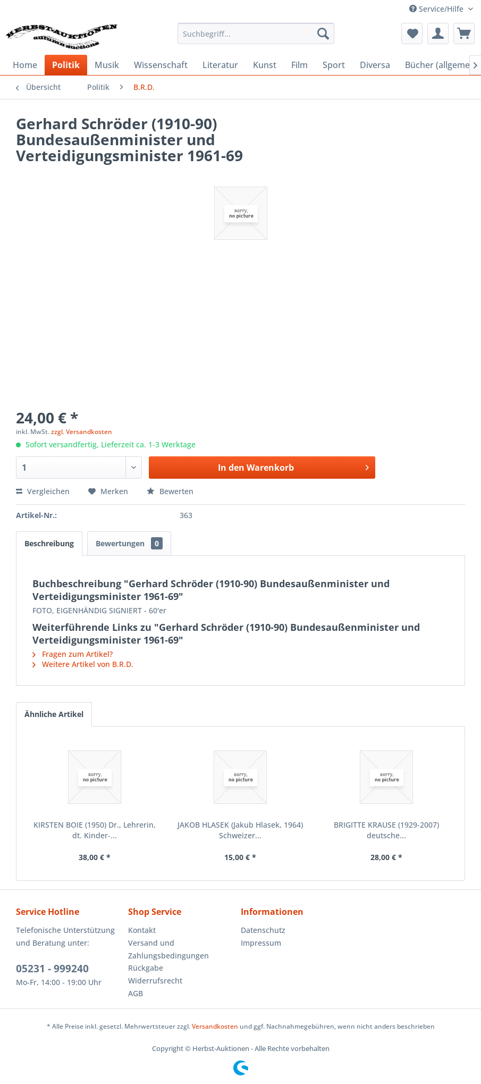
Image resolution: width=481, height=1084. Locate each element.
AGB (135, 993)
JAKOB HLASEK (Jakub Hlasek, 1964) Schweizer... (240, 830)
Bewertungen (129, 543)
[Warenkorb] (464, 33)
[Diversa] (375, 65)
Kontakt (142, 930)
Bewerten (170, 491)
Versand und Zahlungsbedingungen (168, 949)
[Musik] (106, 65)
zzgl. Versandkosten (81, 431)
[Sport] (333, 65)
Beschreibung (49, 543)
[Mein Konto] (438, 33)
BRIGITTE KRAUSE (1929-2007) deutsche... (386, 830)
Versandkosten (215, 1026)
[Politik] (66, 65)
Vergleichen (43, 491)
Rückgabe (145, 968)
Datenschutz (263, 930)
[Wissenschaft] (160, 65)
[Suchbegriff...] (256, 33)
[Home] (25, 65)
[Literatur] (220, 65)
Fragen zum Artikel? (72, 654)
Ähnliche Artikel (53, 714)
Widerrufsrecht (155, 980)
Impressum (261, 943)
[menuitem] (256, 33)
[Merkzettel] (412, 33)
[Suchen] (323, 33)
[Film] (299, 65)
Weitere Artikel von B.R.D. (82, 664)
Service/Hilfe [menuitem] (437, 9)
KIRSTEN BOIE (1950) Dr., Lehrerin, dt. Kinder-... (94, 830)
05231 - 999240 (52, 968)
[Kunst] (265, 65)
